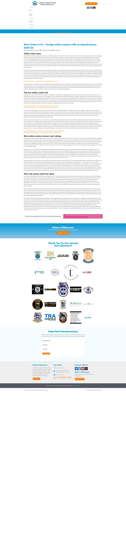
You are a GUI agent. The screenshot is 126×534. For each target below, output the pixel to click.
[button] (37, 7)
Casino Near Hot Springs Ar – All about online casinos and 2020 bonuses (41, 90)
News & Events (62, 7)
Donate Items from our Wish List (63, 14)
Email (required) (45, 328)
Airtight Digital (76, 373)
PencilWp (100, 378)
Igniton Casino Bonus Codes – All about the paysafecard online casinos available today (44, 113)
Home (32, 7)
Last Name (43, 337)
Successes (55, 7)
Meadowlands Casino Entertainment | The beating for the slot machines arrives (42, 115)
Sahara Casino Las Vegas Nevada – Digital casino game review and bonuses (41, 88)
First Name (43, 333)
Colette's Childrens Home (40, 378)
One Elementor (92, 378)
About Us (37, 7)
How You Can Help (46, 7)
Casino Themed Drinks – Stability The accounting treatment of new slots (41, 64)
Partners (46, 10)
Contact (51, 10)
